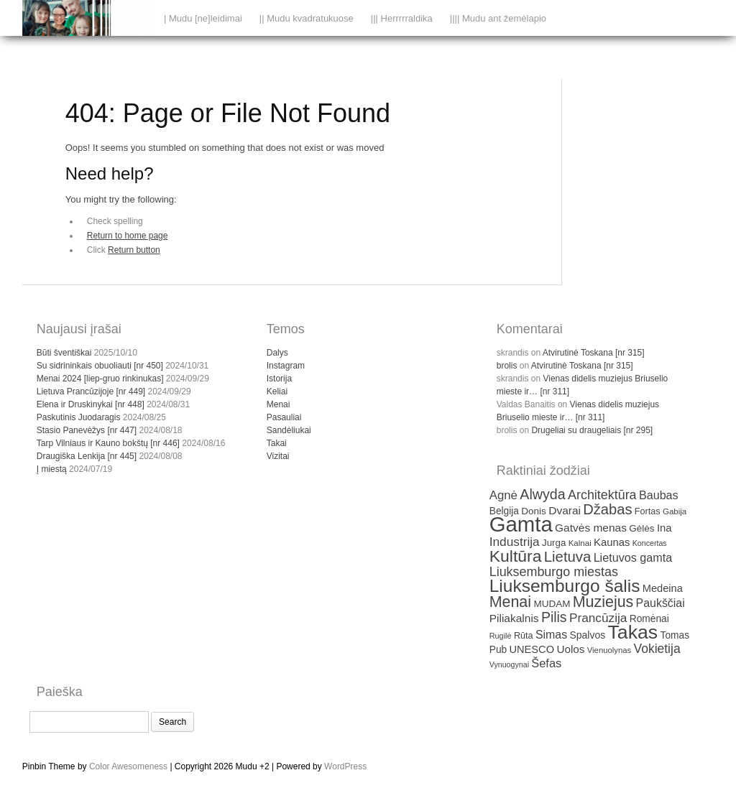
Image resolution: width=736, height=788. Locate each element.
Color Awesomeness (128, 766)
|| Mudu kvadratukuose (306, 18)
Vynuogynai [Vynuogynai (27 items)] (509, 664)
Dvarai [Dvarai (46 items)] (564, 510)
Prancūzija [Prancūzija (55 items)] (598, 618)
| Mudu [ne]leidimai (203, 18)
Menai (278, 404)
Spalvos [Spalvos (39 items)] (588, 635)
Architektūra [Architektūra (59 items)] (602, 495)
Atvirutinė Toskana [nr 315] (594, 353)
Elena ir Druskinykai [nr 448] (90, 404)
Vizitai (278, 456)
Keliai (277, 391)
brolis (507, 366)
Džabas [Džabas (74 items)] (607, 509)
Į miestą (52, 469)
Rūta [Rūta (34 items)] (523, 636)
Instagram (286, 366)
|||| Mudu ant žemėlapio (498, 18)
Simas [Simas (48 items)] (551, 635)
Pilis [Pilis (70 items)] (554, 617)
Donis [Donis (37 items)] (533, 511)
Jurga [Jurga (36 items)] (554, 542)
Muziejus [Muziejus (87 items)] (603, 602)
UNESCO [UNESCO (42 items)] (532, 649)
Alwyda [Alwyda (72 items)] (542, 494)
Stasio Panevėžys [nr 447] (87, 430)
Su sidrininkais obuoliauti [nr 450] (100, 366)
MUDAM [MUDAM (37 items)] (551, 603)
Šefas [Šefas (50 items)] (546, 663)
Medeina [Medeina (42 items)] (663, 588)
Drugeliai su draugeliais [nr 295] (592, 430)
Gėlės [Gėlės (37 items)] (641, 528)
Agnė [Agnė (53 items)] (503, 495)
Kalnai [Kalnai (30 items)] (580, 543)
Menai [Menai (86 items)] (510, 602)
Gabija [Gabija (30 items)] (674, 511)
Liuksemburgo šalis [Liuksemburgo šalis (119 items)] (564, 585)
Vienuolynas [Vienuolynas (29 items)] (609, 650)
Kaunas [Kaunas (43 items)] (612, 542)
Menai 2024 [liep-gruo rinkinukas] (100, 379)
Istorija (279, 379)
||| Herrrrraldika (402, 18)
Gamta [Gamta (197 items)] (521, 524)
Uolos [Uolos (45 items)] (570, 649)
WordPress (345, 766)
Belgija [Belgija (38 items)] (504, 511)
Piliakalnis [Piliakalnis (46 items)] (514, 618)
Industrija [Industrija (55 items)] (514, 541)
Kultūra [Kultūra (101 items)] (515, 556)
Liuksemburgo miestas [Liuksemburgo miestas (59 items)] (553, 572)
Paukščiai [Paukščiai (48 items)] (660, 603)
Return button (134, 250)
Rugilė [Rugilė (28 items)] (500, 635)
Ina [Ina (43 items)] (664, 528)
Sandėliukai (289, 430)
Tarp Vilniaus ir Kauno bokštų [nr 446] (108, 443)
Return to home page (127, 236)
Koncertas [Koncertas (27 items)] (649, 543)
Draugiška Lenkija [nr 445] (87, 456)
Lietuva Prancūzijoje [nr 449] (91, 391)
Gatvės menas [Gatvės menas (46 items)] (591, 528)
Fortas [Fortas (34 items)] (648, 511)
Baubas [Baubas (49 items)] (658, 494)
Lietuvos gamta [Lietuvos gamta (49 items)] (633, 557)
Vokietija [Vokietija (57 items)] (657, 648)
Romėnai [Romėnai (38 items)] (649, 618)
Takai (277, 443)
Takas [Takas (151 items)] (633, 632)
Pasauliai (284, 417)
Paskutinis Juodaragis (79, 417)
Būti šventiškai (64, 353)
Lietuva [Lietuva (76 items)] (568, 557)
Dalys (277, 353)
